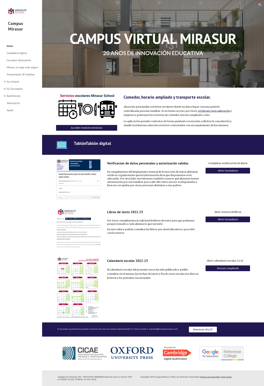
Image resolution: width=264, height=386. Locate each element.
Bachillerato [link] (14, 95)
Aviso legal (226, 377)
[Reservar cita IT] (203, 329)
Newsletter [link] (13, 103)
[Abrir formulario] (228, 171)
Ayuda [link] (10, 110)
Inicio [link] (10, 46)
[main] (153, 44)
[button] (260, 5)
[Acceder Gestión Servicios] (86, 128)
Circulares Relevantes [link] (19, 60)
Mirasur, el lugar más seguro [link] (22, 67)
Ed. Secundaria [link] (15, 88)
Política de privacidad (210, 377)
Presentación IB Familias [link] (21, 74)
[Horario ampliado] (228, 268)
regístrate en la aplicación (214, 110)
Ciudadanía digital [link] (17, 53)
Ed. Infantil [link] (13, 81)
